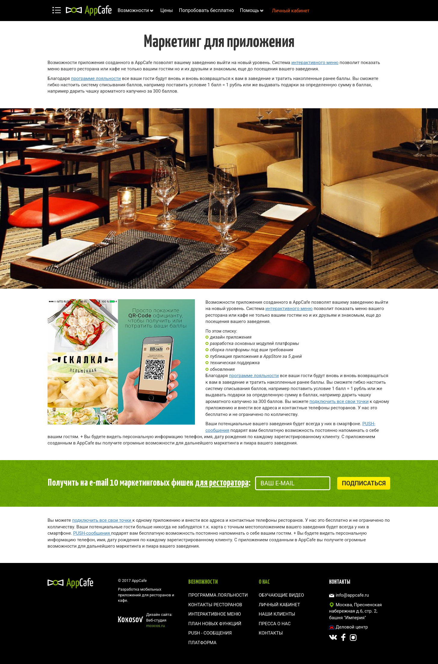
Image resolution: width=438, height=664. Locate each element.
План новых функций (214, 623)
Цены (166, 10)
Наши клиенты (277, 614)
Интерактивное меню (214, 614)
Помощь (252, 10)
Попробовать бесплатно (206, 10)
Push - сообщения (210, 633)
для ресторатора (221, 481)
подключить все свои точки (339, 401)
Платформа (202, 642)
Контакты (271, 633)
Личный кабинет (291, 11)
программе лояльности (96, 78)
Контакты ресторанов (215, 604)
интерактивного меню (314, 62)
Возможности (136, 10)
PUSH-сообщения (92, 533)
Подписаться (364, 483)
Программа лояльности (218, 595)
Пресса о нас (275, 623)
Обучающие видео (281, 595)
